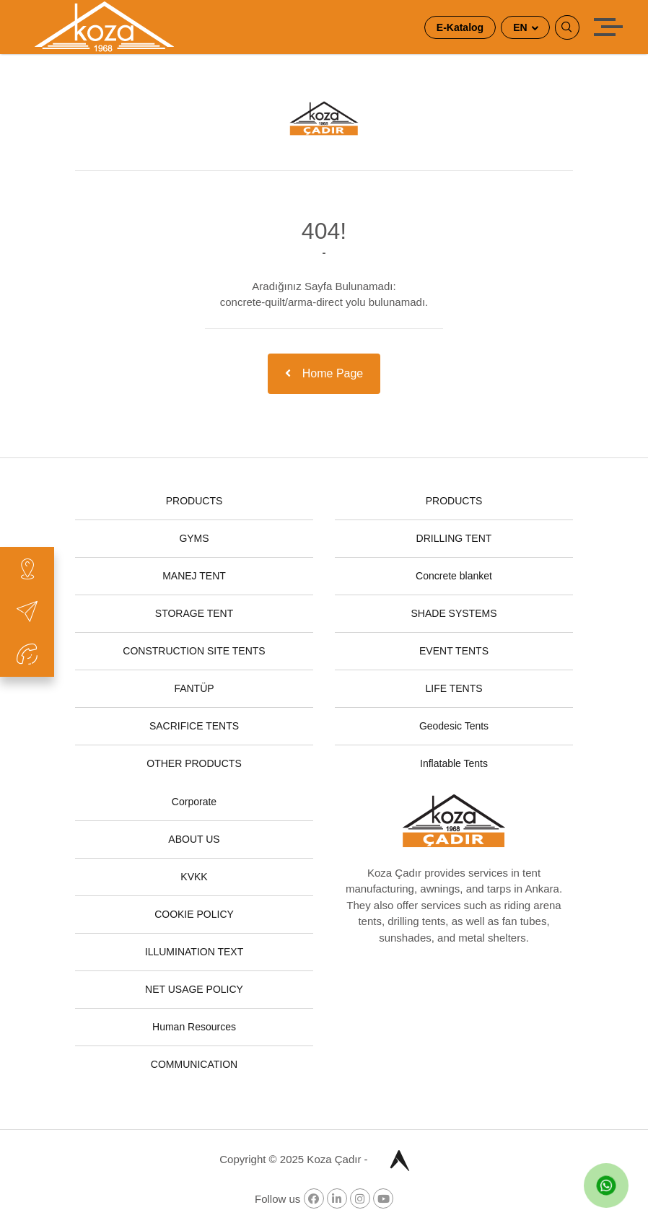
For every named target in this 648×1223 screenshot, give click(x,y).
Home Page (324, 373)
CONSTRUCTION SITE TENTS (194, 651)
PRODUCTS (194, 501)
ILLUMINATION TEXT (194, 951)
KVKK (193, 876)
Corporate (194, 801)
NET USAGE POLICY (194, 989)
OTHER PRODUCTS (193, 763)
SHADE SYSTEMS (453, 613)
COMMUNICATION (194, 1064)
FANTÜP (194, 688)
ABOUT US (193, 839)
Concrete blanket (454, 576)
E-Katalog (460, 27)
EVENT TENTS (454, 651)
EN (521, 27)
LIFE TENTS (453, 688)
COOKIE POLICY (194, 914)
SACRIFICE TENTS (194, 726)
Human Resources (194, 1027)
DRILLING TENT (454, 538)
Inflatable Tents (454, 763)
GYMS (194, 538)
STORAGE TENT (194, 613)
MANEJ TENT (194, 576)
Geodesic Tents (454, 726)
